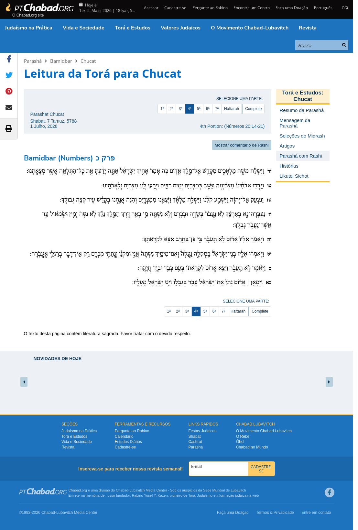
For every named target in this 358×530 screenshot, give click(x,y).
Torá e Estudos (132, 27)
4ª (189, 108)
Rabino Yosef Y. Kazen (150, 495)
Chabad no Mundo (252, 447)
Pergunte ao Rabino (210, 7)
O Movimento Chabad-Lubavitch (249, 27)
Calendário (124, 436)
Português (323, 7)
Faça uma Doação (292, 7)
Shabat (195, 436)
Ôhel (240, 441)
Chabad (122, 490)
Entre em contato (316, 512)
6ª (208, 108)
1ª (162, 108)
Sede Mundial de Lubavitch (224, 490)
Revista (308, 27)
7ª (217, 108)
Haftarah (231, 108)
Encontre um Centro (251, 7)
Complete (253, 108)
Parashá (33, 61)
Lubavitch (137, 490)
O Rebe (242, 436)
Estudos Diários (128, 441)
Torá (191, 495)
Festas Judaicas (203, 431)
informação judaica (231, 495)
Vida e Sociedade (83, 27)
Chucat (88, 61)
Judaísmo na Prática (28, 27)
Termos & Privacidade (275, 512)
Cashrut (195, 441)
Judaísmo (205, 495)
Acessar (150, 7)
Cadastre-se (175, 7)
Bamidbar (61, 61)
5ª (199, 108)
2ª (171, 108)
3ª (180, 108)
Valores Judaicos (181, 27)
